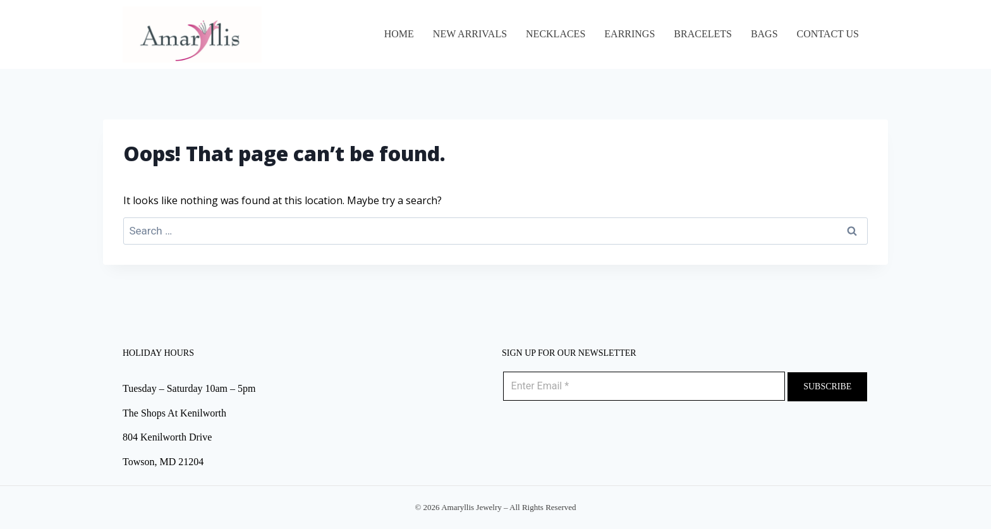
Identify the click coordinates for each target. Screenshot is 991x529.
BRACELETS (703, 33)
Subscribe (827, 386)
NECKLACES (555, 33)
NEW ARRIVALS (470, 33)
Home (399, 33)
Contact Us (828, 33)
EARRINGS (629, 33)
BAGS (764, 33)
